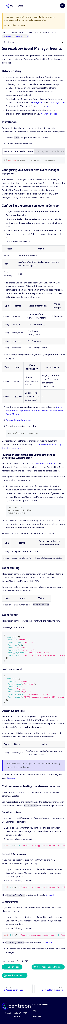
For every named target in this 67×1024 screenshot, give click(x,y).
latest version (18, 25)
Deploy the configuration (18, 420)
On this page (8, 42)
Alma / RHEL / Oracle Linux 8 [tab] (18, 151)
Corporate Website (40, 1005)
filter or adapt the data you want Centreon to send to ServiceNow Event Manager (34, 410)
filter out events (49, 113)
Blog (34, 1010)
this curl (50, 894)
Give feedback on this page (48, 967)
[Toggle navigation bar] (3, 6)
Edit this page (12, 967)
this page (11, 778)
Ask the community (15, 975)
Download (36, 1016)
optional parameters (46, 463)
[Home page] (4, 32)
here (48, 106)
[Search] (62, 5)
